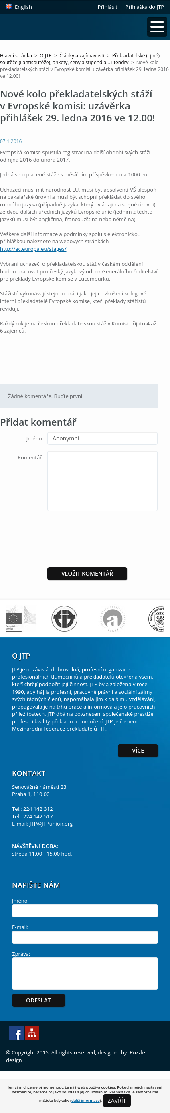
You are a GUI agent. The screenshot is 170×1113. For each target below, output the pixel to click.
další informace (85, 1100)
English (23, 6)
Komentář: (30, 457)
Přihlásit (107, 6)
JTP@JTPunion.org (51, 823)
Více (138, 750)
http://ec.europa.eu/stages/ (33, 248)
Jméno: (34, 438)
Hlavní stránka (16, 55)
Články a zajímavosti (81, 55)
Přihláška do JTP (144, 6)
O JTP (46, 55)
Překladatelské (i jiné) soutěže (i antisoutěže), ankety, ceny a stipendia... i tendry (80, 59)
